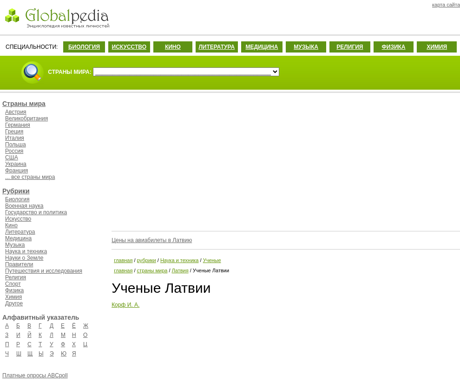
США (11, 157)
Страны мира (24, 103)
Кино (11, 225)
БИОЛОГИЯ (84, 47)
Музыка (15, 245)
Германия (17, 125)
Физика (14, 290)
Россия (14, 151)
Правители (19, 264)
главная (123, 260)
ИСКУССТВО (129, 47)
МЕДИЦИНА (261, 47)
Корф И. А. (125, 305)
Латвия (180, 270)
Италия (14, 138)
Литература (20, 232)
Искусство (18, 219)
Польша (15, 144)
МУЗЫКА (306, 47)
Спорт (13, 284)
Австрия (15, 112)
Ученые (212, 260)
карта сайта (446, 4)
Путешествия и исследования (43, 271)
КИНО (173, 47)
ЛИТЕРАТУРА (216, 47)
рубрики (146, 260)
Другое (14, 303)
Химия (13, 297)
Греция (14, 131)
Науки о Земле (24, 258)
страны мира (152, 270)
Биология (17, 199)
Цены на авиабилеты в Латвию (152, 240)
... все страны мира (30, 177)
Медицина (18, 238)
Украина (15, 164)
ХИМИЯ (437, 47)
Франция (16, 170)
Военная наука (24, 206)
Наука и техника (26, 251)
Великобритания (26, 118)
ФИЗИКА (394, 47)
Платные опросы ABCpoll (35, 375)
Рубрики (16, 191)
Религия (15, 277)
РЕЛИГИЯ (349, 47)
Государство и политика (36, 212)
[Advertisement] (285, 160)
